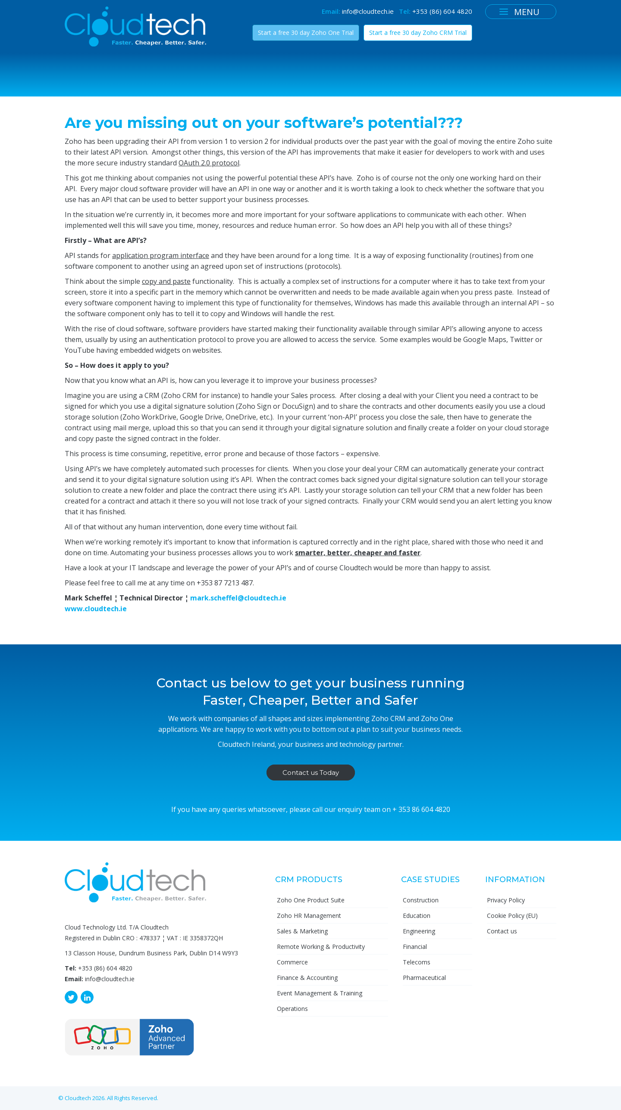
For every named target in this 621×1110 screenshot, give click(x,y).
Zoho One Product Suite (311, 900)
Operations (292, 1008)
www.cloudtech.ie (96, 608)
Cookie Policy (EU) (512, 915)
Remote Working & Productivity (321, 946)
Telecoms (416, 962)
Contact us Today (310, 772)
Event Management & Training (319, 993)
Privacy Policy (506, 900)
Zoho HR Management (309, 915)
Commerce (292, 962)
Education (416, 915)
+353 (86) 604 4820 (442, 11)
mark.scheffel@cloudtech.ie (238, 598)
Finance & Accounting (307, 977)
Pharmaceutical (424, 977)
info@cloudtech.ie (368, 11)
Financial (415, 946)
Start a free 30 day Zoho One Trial (306, 32)
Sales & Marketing (302, 931)
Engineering (419, 931)
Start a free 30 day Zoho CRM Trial (418, 32)
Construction (421, 900)
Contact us (502, 931)
